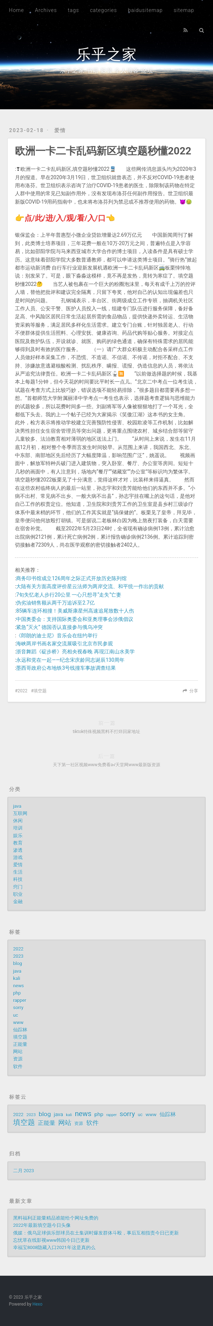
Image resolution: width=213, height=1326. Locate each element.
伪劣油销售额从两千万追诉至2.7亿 (55, 603)
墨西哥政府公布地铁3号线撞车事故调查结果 (66, 668)
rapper (19, 1000)
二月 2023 (23, 1170)
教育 (18, 843)
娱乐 (18, 835)
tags (73, 10)
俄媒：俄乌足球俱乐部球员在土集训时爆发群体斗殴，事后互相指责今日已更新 (96, 1233)
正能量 (20, 1044)
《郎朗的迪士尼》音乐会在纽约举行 (57, 635)
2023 (18, 956)
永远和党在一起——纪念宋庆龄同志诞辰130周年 (70, 660)
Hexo (37, 1304)
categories (103, 10)
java (17, 806)
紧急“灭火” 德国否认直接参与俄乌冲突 (59, 627)
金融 (18, 901)
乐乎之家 (106, 54)
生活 (18, 872)
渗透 (18, 850)
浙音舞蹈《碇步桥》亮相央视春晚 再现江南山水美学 (75, 651)
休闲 (18, 820)
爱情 (60, 130)
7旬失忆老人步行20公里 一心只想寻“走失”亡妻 (68, 595)
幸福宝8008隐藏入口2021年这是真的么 (54, 1247)
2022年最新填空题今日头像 (42, 1225)
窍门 (18, 887)
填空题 (40, 690)
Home (16, 10)
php (17, 993)
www (18, 1022)
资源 (18, 1059)
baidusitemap (145, 10)
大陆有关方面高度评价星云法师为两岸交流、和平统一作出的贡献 (90, 586)
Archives (46, 10)
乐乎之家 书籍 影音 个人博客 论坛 (107, 70)
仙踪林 (20, 1029)
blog (17, 963)
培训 (18, 828)
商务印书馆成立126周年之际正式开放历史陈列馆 (71, 578)
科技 (18, 879)
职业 (18, 894)
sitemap (184, 10)
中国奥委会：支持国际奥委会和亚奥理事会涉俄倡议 (74, 619)
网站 (18, 1051)
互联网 (20, 813)
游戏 (18, 857)
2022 (22, 690)
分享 (193, 690)
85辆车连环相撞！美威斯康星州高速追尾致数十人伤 (75, 611)
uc (15, 1015)
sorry (18, 1007)
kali (16, 978)
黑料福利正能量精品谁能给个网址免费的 (55, 1218)
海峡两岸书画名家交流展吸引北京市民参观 (64, 643)
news (18, 985)
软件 (18, 1066)
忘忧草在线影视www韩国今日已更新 (51, 1240)
